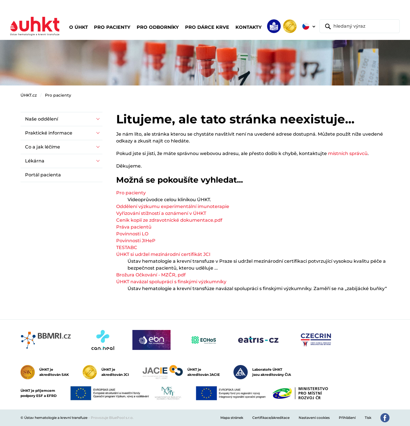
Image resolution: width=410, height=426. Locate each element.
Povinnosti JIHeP (135, 240)
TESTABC (126, 247)
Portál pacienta (43, 175)
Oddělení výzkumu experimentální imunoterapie (172, 206)
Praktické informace (48, 133)
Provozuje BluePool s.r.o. (112, 417)
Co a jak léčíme (42, 147)
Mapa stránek (231, 417)
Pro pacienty (58, 95)
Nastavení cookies (314, 417)
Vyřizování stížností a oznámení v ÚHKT (161, 213)
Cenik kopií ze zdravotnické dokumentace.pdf (169, 220)
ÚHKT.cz (28, 95)
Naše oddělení (41, 119)
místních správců (348, 153)
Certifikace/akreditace (271, 417)
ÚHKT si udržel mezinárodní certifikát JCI (163, 254)
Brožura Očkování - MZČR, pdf (151, 275)
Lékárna (34, 161)
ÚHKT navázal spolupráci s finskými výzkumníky (171, 281)
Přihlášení (347, 417)
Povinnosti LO (132, 234)
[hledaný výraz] (359, 26)
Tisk (368, 417)
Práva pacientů (133, 227)
